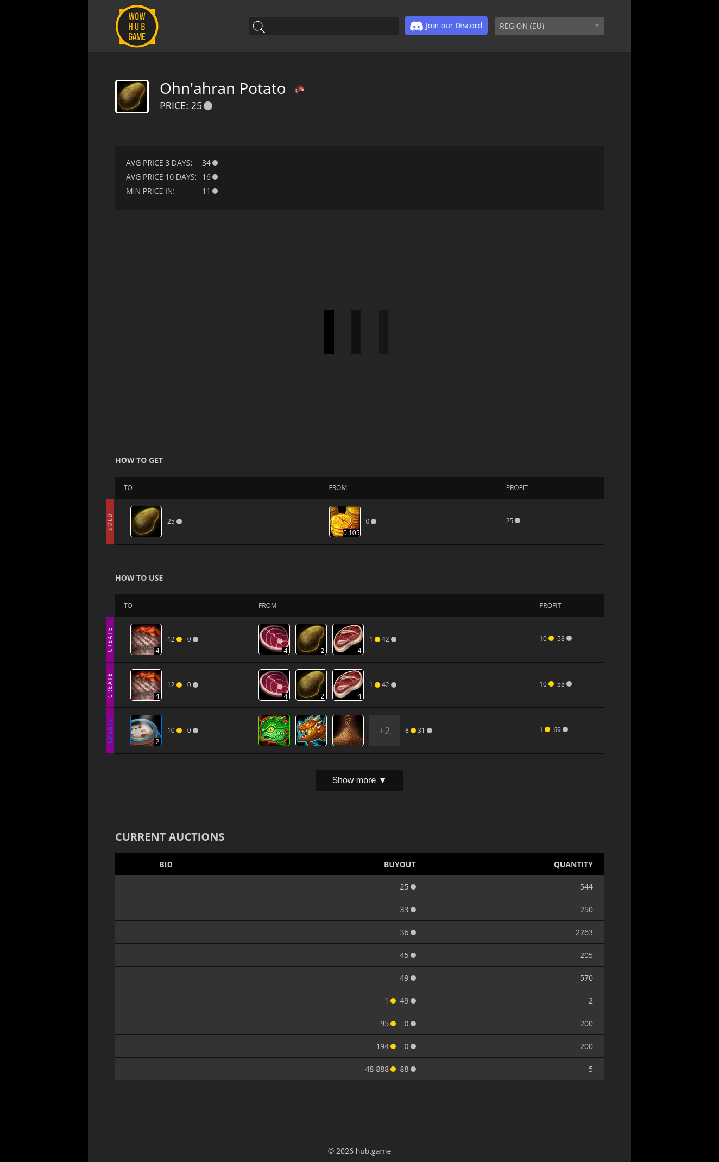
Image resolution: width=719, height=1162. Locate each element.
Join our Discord (446, 26)
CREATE (109, 639)
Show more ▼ (359, 780)
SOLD (109, 521)
